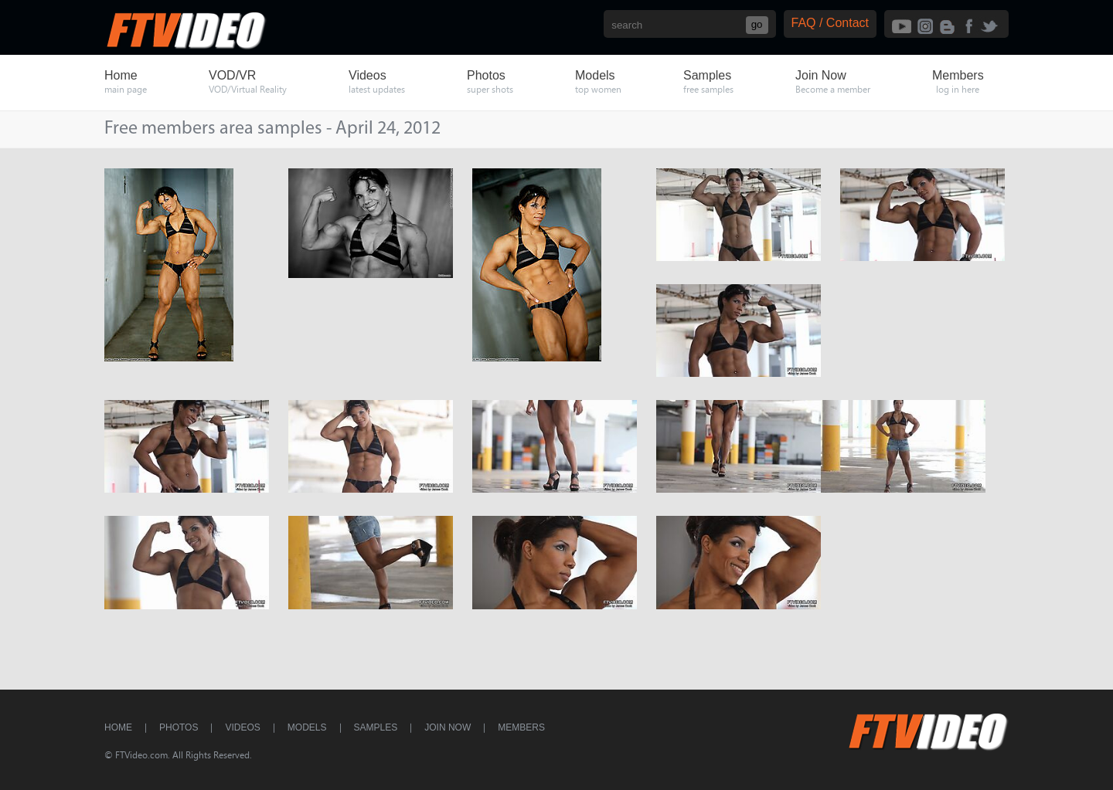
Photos (178, 727)
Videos (242, 727)
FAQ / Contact (830, 22)
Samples (376, 727)
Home (118, 727)
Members (521, 727)
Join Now (447, 727)
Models (307, 727)
